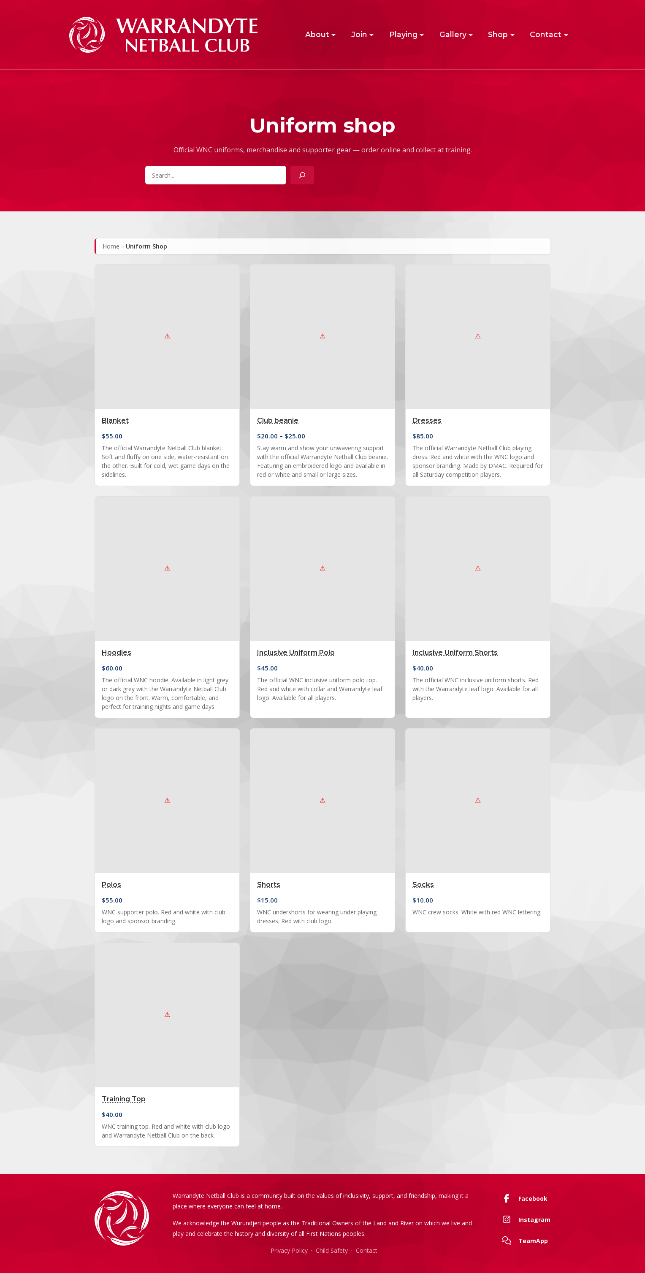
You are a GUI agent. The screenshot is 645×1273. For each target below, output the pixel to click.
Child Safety (332, 1250)
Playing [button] (403, 34)
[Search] (302, 175)
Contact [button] (545, 34)
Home (111, 246)
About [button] (317, 34)
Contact (366, 1250)
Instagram (524, 1219)
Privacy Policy (289, 1250)
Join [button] (359, 34)
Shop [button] (498, 34)
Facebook (523, 1198)
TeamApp (523, 1240)
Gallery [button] (452, 34)
